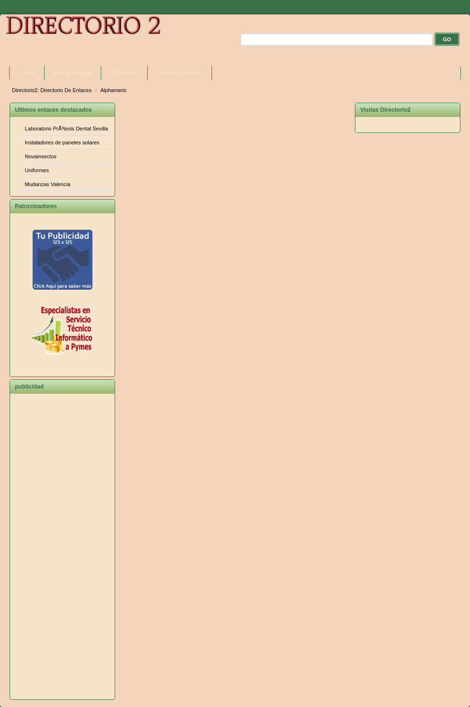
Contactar (124, 73)
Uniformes (37, 170)
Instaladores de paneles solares (62, 142)
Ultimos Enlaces (179, 73)
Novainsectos (41, 156)
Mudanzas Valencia (47, 184)
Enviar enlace (72, 73)
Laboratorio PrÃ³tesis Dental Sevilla (66, 128)
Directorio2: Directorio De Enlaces (52, 90)
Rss (29, 73)
